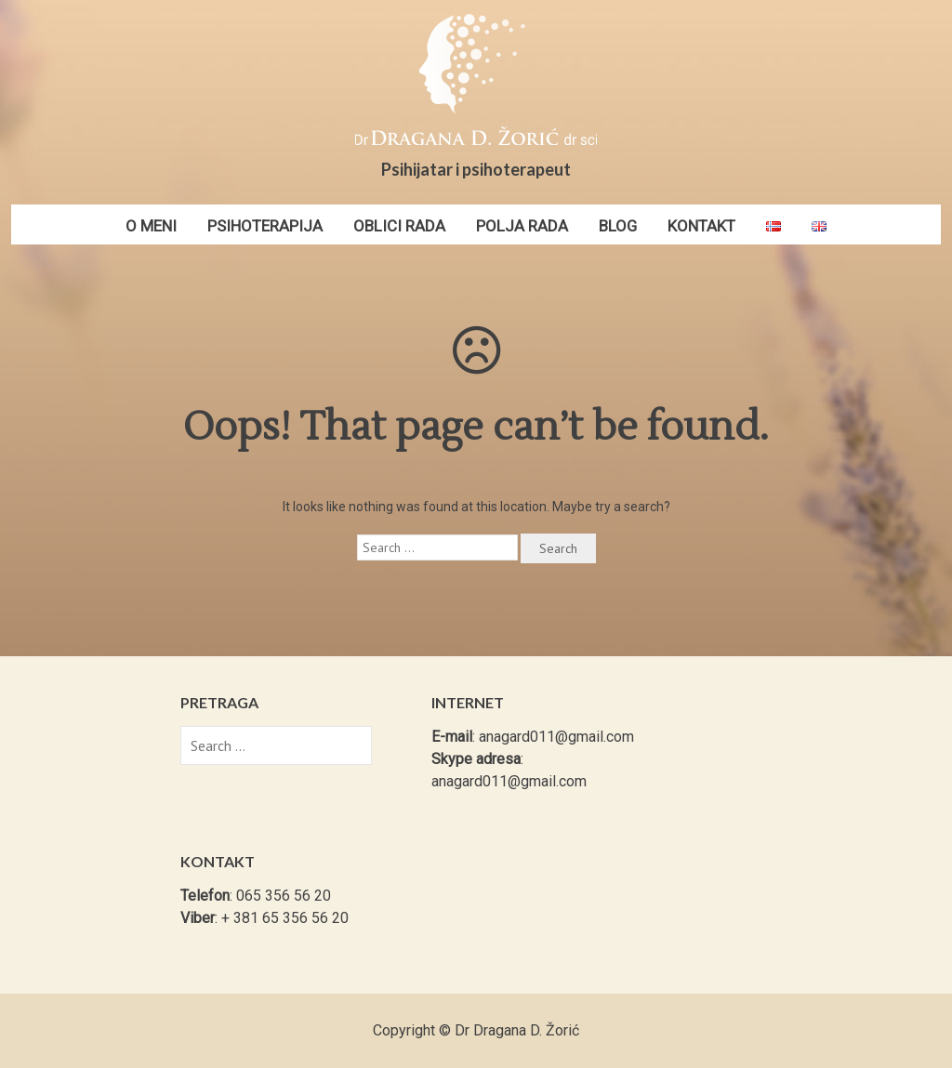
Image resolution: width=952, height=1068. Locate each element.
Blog (618, 226)
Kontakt (701, 226)
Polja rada (522, 226)
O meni (151, 226)
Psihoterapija (265, 226)
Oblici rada (399, 226)
